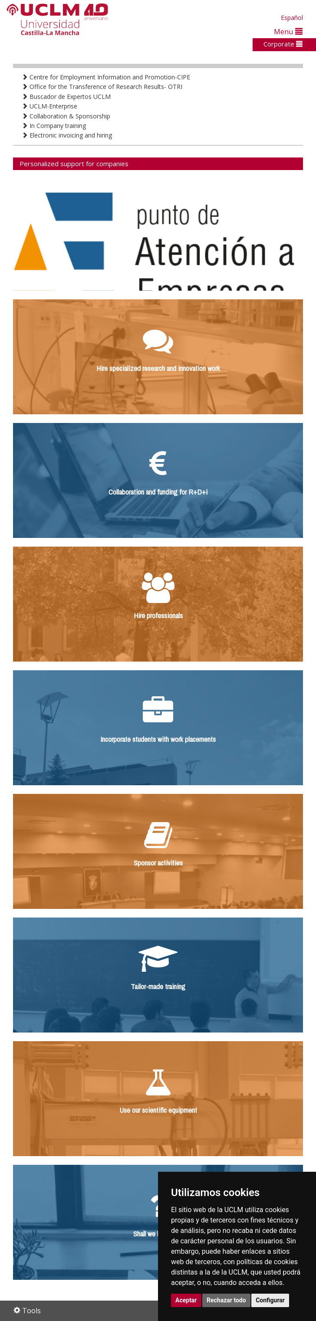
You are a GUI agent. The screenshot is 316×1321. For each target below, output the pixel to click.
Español (292, 17)
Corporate (283, 43)
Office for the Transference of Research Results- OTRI (102, 86)
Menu (288, 31)
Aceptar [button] (186, 1300)
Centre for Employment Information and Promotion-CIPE (106, 77)
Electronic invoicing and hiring (67, 135)
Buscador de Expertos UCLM (66, 96)
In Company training (54, 125)
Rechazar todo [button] (226, 1300)
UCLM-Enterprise (49, 106)
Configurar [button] (270, 1300)
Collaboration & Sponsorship (66, 116)
